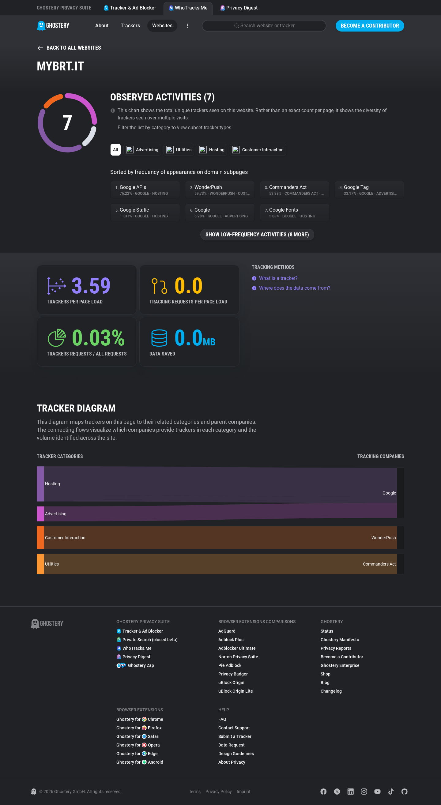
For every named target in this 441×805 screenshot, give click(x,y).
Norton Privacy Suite (238, 656)
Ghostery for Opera (138, 745)
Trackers (130, 25)
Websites (162, 25)
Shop (325, 673)
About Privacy (231, 762)
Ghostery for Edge (137, 753)
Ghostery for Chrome (139, 719)
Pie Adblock (229, 665)
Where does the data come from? (291, 288)
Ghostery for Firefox (139, 727)
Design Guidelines (236, 753)
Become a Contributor (370, 25)
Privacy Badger (233, 673)
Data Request (231, 745)
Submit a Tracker (234, 736)
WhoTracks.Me (188, 8)
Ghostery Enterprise (340, 665)
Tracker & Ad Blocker (130, 8)
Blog (325, 682)
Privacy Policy (218, 791)
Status (327, 631)
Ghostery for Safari (138, 736)
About (101, 25)
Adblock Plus (230, 639)
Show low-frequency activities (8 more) (257, 234)
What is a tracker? (275, 278)
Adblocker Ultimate (237, 648)
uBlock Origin (231, 682)
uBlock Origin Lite (235, 691)
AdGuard (227, 631)
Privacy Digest (239, 8)
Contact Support (234, 727)
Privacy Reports (336, 648)
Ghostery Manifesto (340, 639)
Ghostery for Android (139, 762)
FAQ (222, 719)
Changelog (331, 691)
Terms (195, 791)
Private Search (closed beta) (147, 639)
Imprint (244, 791)
